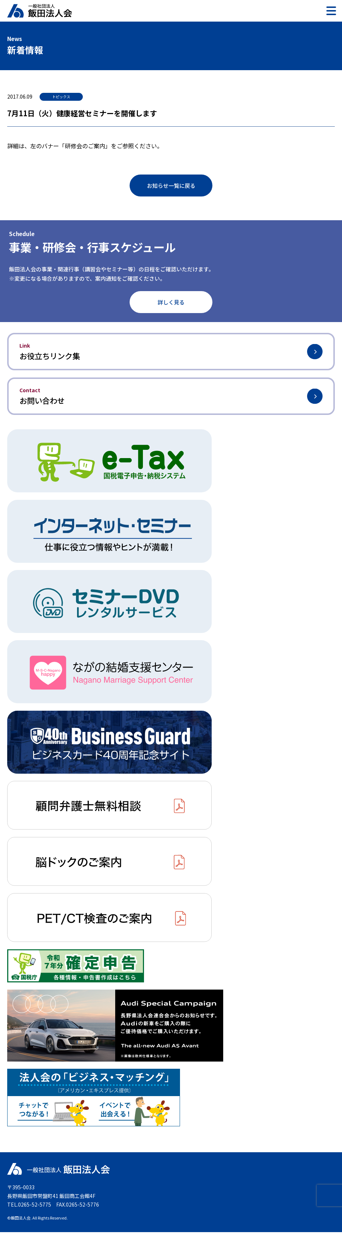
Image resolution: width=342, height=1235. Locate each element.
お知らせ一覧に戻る (171, 185)
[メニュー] (331, 11)
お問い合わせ (171, 398)
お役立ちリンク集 (171, 352)
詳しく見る (171, 302)
